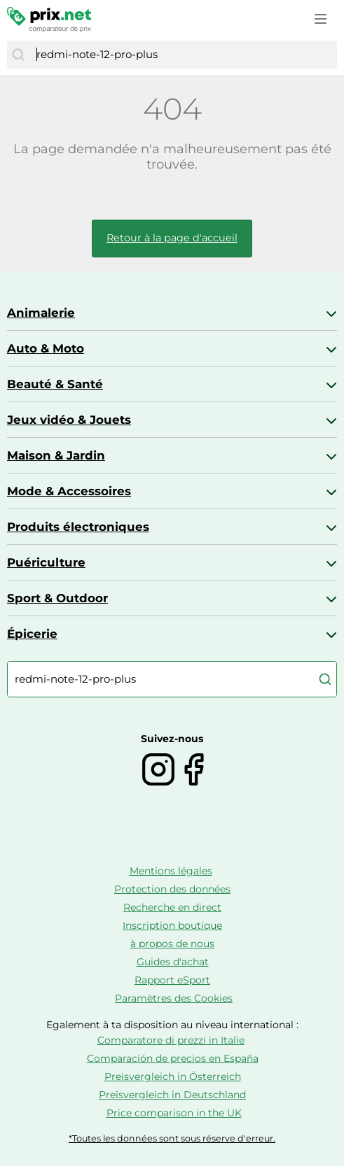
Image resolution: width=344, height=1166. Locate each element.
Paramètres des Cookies (174, 998)
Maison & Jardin (56, 455)
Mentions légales (171, 871)
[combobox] (183, 55)
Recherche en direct (172, 907)
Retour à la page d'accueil (172, 238)
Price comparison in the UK (174, 1113)
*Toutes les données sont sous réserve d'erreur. (172, 1138)
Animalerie (41, 313)
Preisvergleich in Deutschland (172, 1094)
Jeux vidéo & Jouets (69, 420)
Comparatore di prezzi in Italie (171, 1040)
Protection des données (172, 889)
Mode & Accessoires (69, 491)
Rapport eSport (172, 980)
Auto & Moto (45, 348)
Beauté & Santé (55, 384)
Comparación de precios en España (173, 1058)
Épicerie (32, 634)
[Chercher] (18, 55)
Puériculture (46, 562)
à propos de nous (172, 943)
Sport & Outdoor (57, 598)
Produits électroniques (78, 527)
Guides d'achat (173, 961)
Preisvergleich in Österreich (172, 1076)
